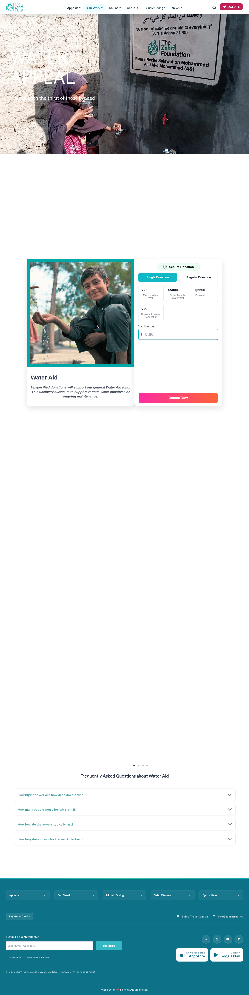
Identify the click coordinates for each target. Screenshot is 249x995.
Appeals (72, 8)
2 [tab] (138, 764)
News (175, 8)
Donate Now (178, 396)
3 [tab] (143, 764)
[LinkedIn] (239, 938)
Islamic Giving (154, 8)
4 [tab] (147, 764)
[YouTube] (230, 938)
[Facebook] (220, 938)
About (131, 8)
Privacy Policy (13, 957)
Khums (113, 8)
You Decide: (147, 326)
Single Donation (158, 277)
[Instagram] (211, 938)
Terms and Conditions (37, 957)
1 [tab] (134, 764)
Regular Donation (199, 277)
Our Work (93, 8)
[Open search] (214, 8)
